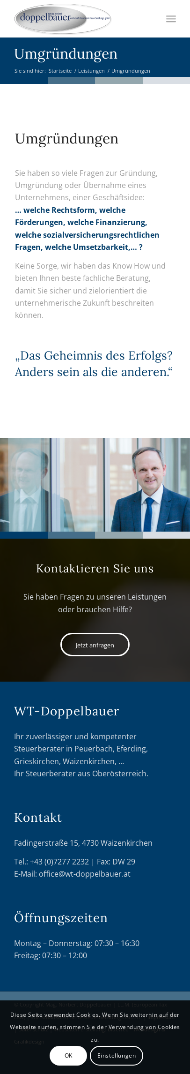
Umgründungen (65, 53)
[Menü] (171, 19)
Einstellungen (116, 1055)
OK (69, 1055)
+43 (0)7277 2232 (59, 861)
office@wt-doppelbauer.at (85, 874)
